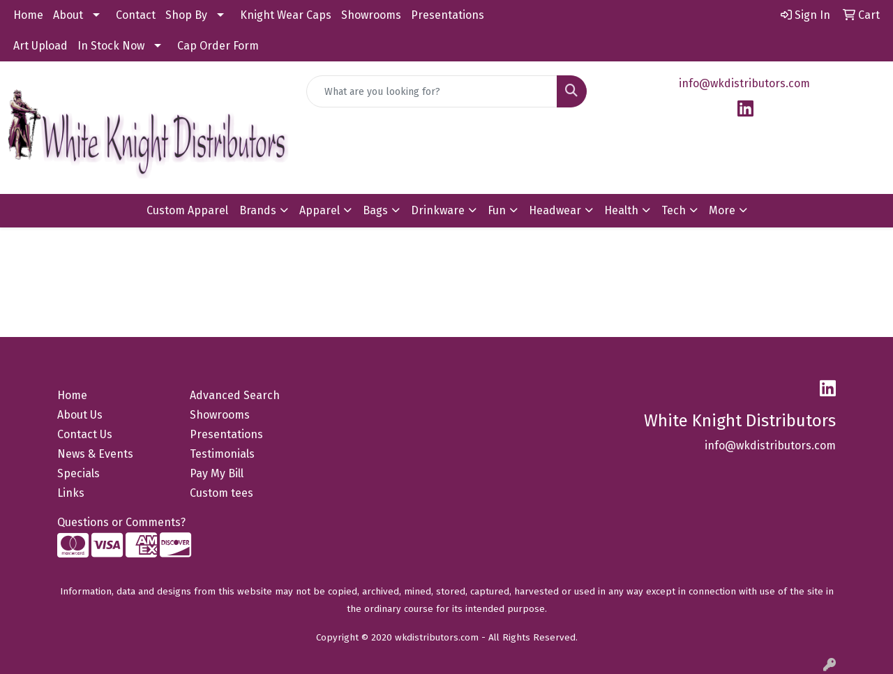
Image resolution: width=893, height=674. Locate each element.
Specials (78, 473)
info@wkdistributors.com (744, 83)
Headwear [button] (555, 210)
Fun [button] (497, 210)
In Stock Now (110, 45)
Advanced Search (235, 395)
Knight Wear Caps (285, 15)
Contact (136, 15)
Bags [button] (375, 210)
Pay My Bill (216, 473)
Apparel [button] (319, 210)
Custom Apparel (187, 210)
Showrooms (371, 15)
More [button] (722, 210)
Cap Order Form (218, 45)
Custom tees (221, 493)
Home (28, 15)
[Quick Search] (432, 91)
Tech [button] (673, 210)
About (68, 15)
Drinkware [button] (438, 210)
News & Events (95, 453)
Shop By (186, 15)
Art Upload (40, 45)
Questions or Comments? (121, 522)
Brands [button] (257, 210)
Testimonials (222, 453)
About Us (80, 414)
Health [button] (621, 210)
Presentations (447, 15)
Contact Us (84, 434)
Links (70, 493)
